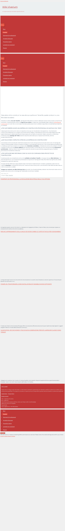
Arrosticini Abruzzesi (8, 38)
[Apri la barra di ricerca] (1, 21)
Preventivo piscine (7, 41)
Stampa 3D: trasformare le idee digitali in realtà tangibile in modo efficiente (26, 284)
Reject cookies (11, 436)
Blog (4, 29)
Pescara (5, 48)
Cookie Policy (4, 393)
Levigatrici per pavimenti (9, 45)
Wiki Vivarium (10, 7)
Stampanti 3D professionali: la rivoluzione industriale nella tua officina (25, 179)
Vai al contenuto (4, 1)
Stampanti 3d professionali (9, 35)
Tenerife (5, 32)
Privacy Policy (11, 393)
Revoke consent (4, 396)
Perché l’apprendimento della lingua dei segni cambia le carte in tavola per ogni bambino (31, 231)
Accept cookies (4, 436)
